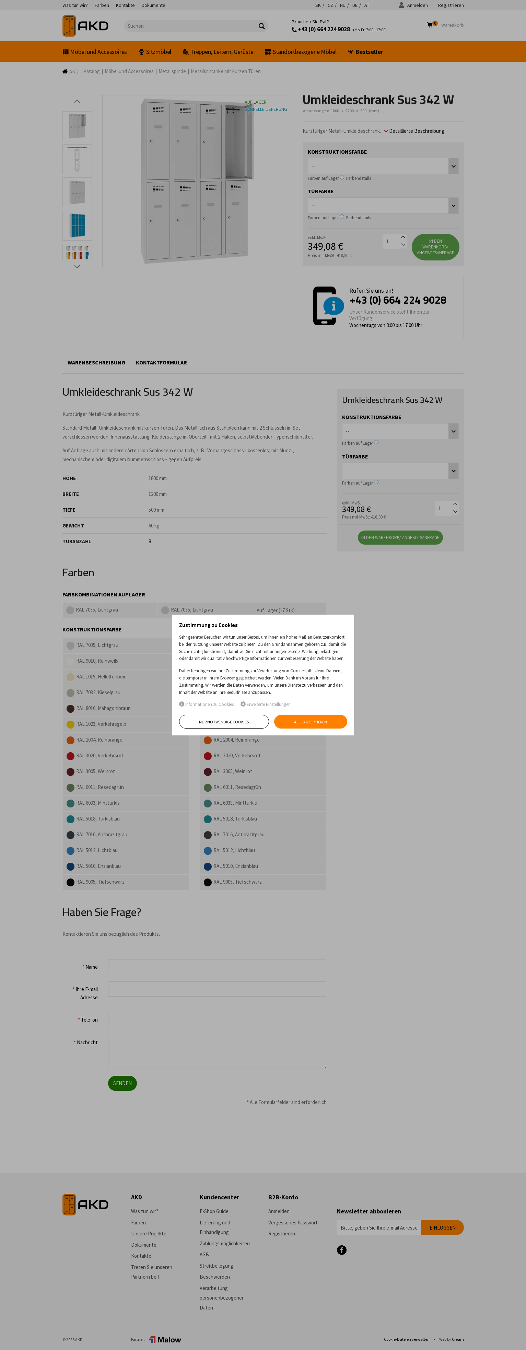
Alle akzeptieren (310, 721)
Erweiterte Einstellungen (266, 704)
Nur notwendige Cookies (224, 721)
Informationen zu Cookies (206, 704)
